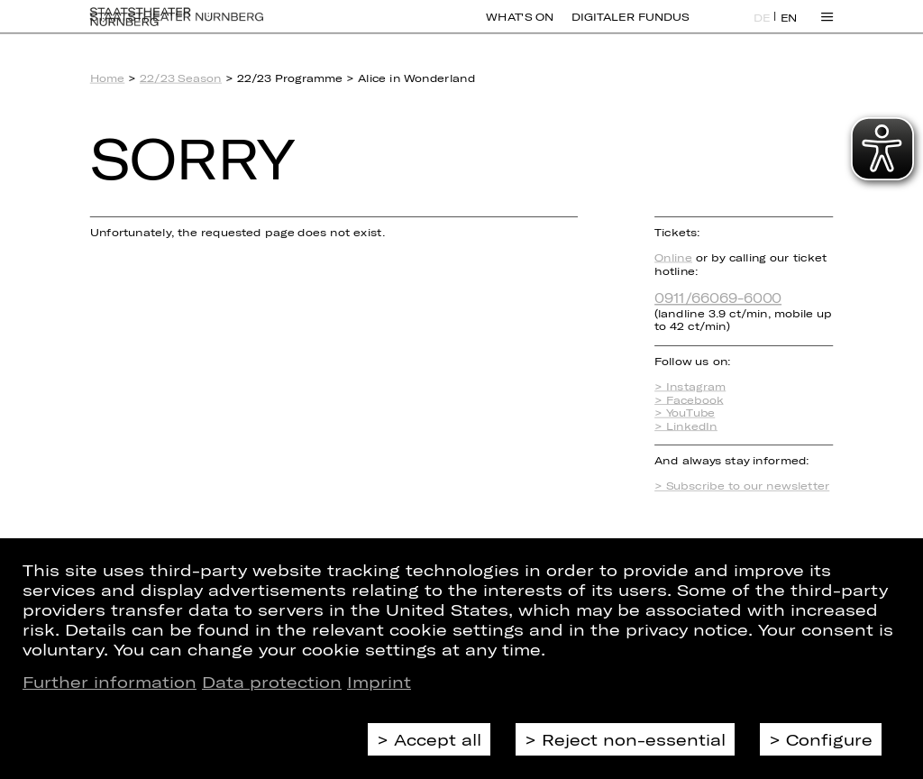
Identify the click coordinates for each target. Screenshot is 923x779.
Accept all (437, 739)
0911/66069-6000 (717, 297)
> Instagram (690, 386)
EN (789, 28)
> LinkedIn (685, 426)
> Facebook (688, 400)
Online (673, 257)
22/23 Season (181, 78)
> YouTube (684, 412)
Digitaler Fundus (630, 27)
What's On (519, 27)
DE (762, 28)
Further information (109, 682)
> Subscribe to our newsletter (741, 485)
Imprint (379, 682)
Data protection (272, 682)
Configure (829, 739)
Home (107, 78)
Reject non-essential (634, 739)
